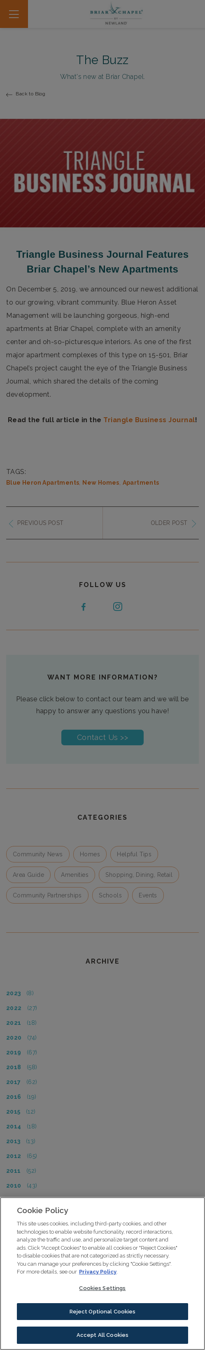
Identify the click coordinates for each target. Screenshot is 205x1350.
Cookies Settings (102, 1289)
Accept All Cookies (102, 1336)
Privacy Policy (97, 1273)
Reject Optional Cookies (103, 1312)
